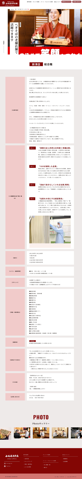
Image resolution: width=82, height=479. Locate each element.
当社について (57, 2)
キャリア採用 (36, 2)
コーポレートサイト (59, 476)
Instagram (8, 463)
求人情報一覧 (47, 464)
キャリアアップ (28, 461)
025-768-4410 (38, 397)
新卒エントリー (66, 2)
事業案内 (65, 458)
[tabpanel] (45, 31)
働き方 (45, 467)
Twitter (7, 466)
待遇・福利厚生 (28, 464)
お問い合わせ (76, 2)
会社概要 (65, 461)
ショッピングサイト (72, 476)
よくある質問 (28, 467)
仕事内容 (27, 458)
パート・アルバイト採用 (47, 2)
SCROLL (3, 43)
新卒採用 (29, 2)
